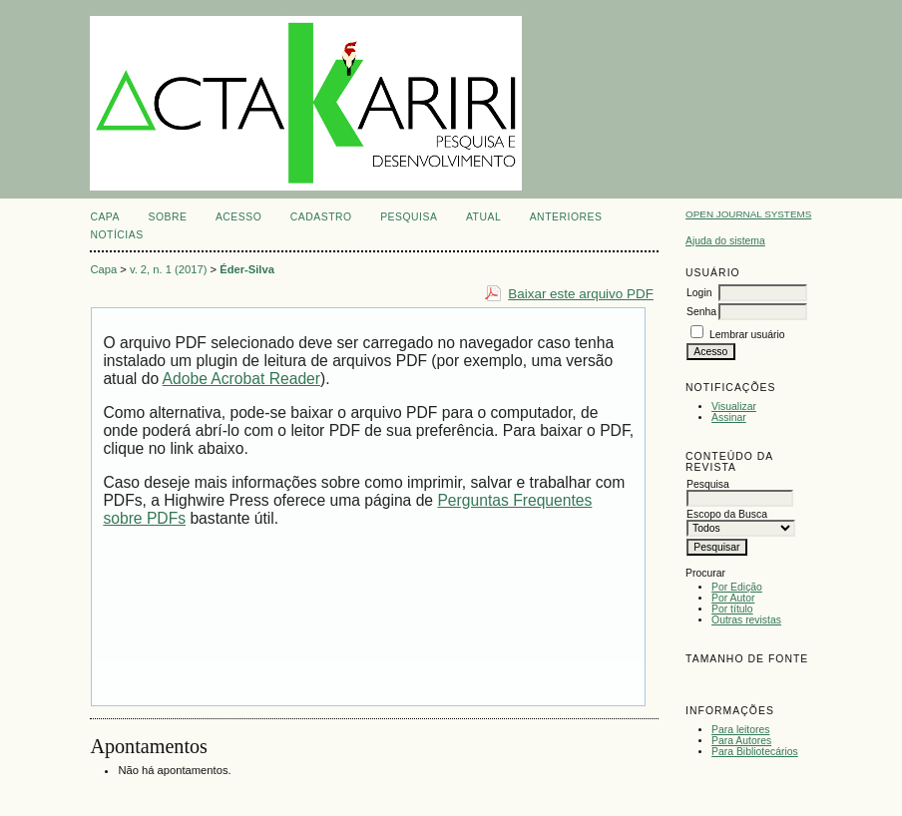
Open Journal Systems (748, 213)
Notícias (116, 234)
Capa (105, 216)
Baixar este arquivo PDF (581, 293)
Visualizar (733, 406)
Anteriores (566, 216)
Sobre (167, 216)
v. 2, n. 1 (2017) (169, 269)
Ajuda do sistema (725, 240)
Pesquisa (408, 216)
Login (698, 292)
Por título (732, 609)
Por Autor (732, 598)
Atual (483, 216)
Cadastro (321, 216)
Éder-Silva (247, 269)
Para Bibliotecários (754, 751)
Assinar (728, 417)
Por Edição (736, 587)
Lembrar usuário (747, 334)
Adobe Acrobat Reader (241, 378)
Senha (701, 311)
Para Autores (741, 740)
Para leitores (740, 729)
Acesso (238, 216)
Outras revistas (746, 619)
